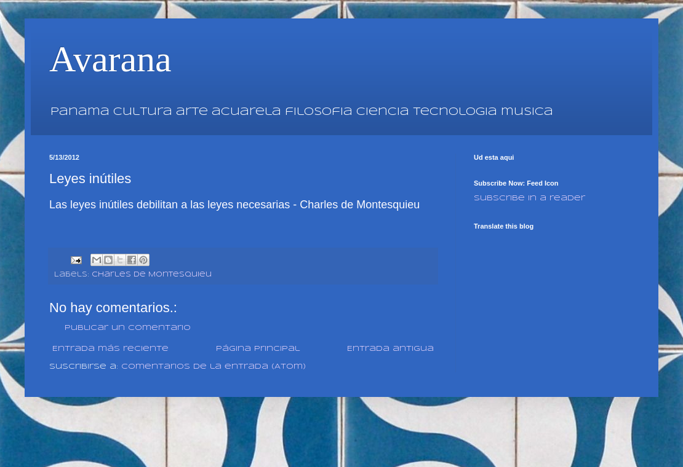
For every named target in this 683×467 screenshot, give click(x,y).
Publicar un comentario (128, 327)
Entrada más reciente (110, 348)
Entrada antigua (390, 348)
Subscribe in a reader (529, 198)
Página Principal (258, 348)
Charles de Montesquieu (152, 275)
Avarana (110, 59)
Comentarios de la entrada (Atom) (213, 366)
